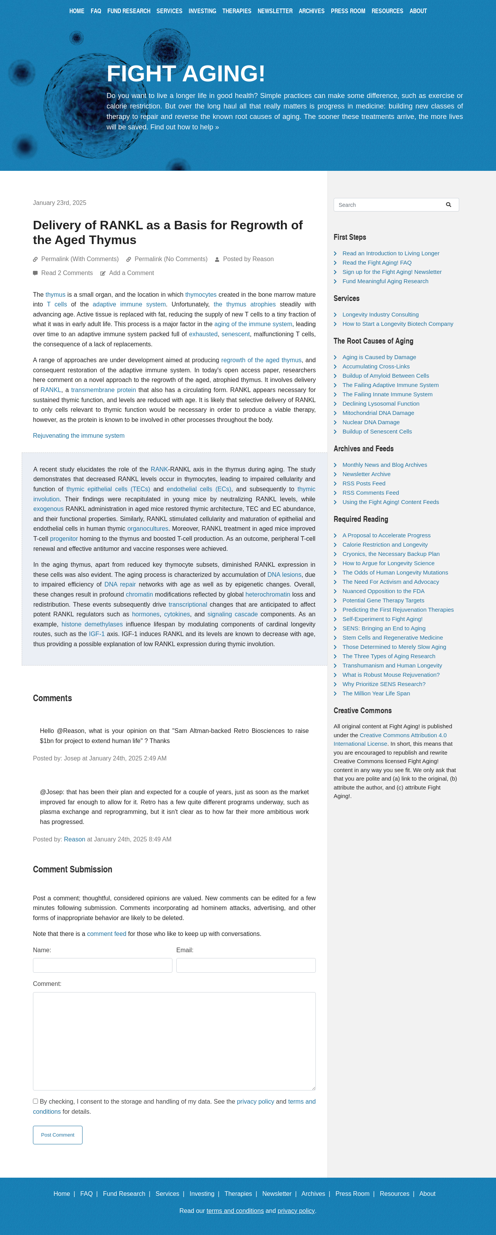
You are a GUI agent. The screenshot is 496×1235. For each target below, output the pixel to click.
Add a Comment (131, 273)
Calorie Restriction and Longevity (385, 544)
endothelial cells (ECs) (199, 489)
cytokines (177, 614)
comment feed (106, 934)
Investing (202, 10)
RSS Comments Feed (371, 492)
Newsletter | (281, 1193)
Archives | (317, 1193)
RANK (159, 469)
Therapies (236, 10)
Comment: (47, 983)
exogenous (48, 509)
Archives (312, 10)
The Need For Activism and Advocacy (391, 581)
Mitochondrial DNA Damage (378, 412)
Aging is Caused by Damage (379, 357)
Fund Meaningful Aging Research (386, 281)
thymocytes (201, 294)
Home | (66, 1193)
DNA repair (120, 584)
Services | (172, 1193)
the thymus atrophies (245, 304)
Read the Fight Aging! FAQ (377, 262)
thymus (55, 294)
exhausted (203, 334)
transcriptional (188, 604)
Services (170, 10)
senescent (236, 334)
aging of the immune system (253, 324)
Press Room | (357, 1193)
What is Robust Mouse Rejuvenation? (391, 674)
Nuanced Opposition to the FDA (384, 591)
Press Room (348, 10)
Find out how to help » (184, 127)
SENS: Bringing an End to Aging (384, 628)
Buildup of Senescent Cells (377, 431)
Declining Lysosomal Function (381, 403)
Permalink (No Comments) (170, 259)
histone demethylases (92, 624)
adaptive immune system (129, 304)
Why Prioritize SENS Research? (384, 684)
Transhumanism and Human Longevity (392, 665)
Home (76, 10)
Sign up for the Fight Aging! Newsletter (392, 271)
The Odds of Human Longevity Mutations (395, 572)
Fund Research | (128, 1193)
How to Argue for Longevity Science (389, 563)
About (418, 10)
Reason (74, 839)
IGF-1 (97, 634)
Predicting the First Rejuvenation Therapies (398, 609)
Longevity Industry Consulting (381, 314)
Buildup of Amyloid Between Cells (386, 375)
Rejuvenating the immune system (79, 435)
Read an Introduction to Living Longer (391, 253)
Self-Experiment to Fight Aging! (383, 619)
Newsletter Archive (367, 474)
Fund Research (128, 10)
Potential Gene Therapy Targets (383, 600)
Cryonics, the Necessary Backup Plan (391, 553)
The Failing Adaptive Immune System (391, 385)
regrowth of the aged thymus (261, 360)
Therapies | (242, 1193)
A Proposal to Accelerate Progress (387, 535)
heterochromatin (268, 594)
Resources (387, 10)
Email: (184, 950)
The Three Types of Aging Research (389, 656)
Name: (42, 950)
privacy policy (255, 1101)
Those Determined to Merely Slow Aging (394, 646)
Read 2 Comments (68, 273)
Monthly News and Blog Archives (385, 464)
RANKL (51, 390)
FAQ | (90, 1193)
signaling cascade (233, 614)
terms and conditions (235, 1210)
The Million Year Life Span (376, 693)
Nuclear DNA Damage (371, 422)
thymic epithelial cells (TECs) (108, 489)
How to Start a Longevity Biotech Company (398, 323)
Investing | (206, 1193)
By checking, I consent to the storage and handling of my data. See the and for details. (174, 1106)
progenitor (64, 538)
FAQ (96, 10)
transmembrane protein (103, 390)
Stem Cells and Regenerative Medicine (393, 637)
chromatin (139, 594)
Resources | (399, 1193)
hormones (146, 614)
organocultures (148, 528)
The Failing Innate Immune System (388, 394)
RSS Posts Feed (364, 483)
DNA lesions (284, 574)
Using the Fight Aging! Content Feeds (391, 502)
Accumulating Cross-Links (376, 366)
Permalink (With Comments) (80, 259)
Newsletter (275, 10)
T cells (57, 304)
